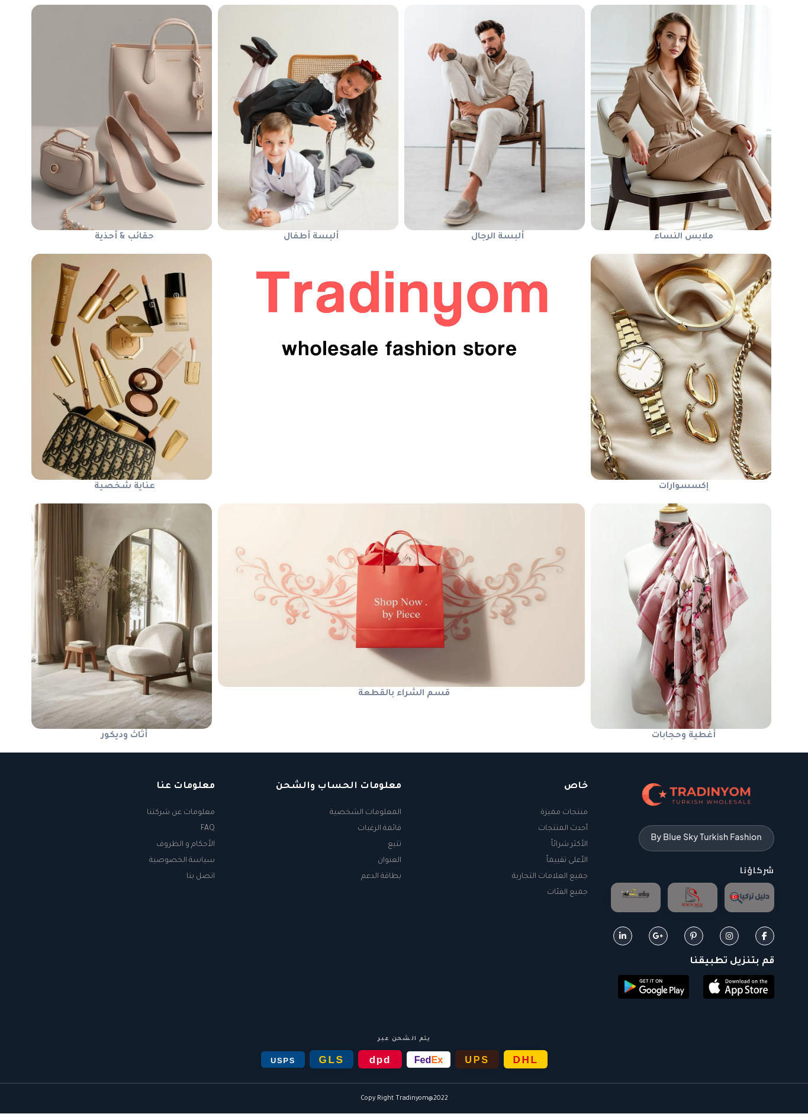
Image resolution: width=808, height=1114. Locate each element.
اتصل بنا (200, 877)
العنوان (389, 861)
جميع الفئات (567, 893)
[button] (738, 988)
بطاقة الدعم (381, 877)
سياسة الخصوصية (182, 861)
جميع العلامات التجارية (550, 877)
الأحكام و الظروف (185, 845)
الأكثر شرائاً (569, 845)
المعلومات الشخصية (365, 813)
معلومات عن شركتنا (181, 813)
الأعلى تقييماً (567, 861)
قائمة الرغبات (379, 829)
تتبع (394, 845)
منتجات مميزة (564, 813)
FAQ (208, 829)
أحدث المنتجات (563, 829)
